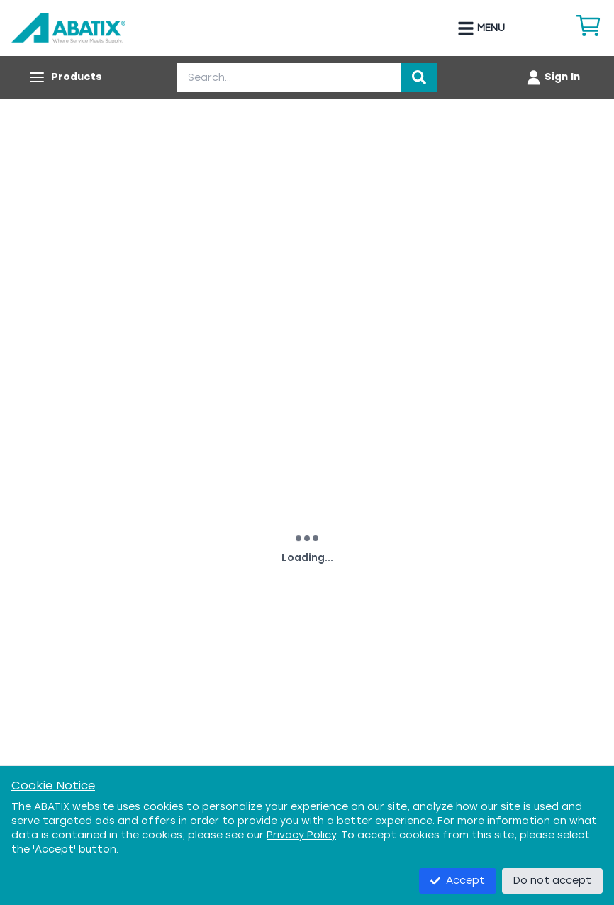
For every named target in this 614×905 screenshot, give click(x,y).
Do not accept (552, 881)
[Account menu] (552, 77)
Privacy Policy (301, 835)
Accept (457, 881)
